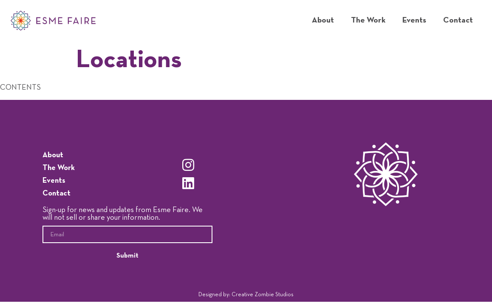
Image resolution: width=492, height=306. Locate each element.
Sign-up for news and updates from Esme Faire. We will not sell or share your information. (122, 213)
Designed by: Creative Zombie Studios (246, 295)
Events (414, 20)
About (323, 20)
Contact (458, 20)
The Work (368, 20)
